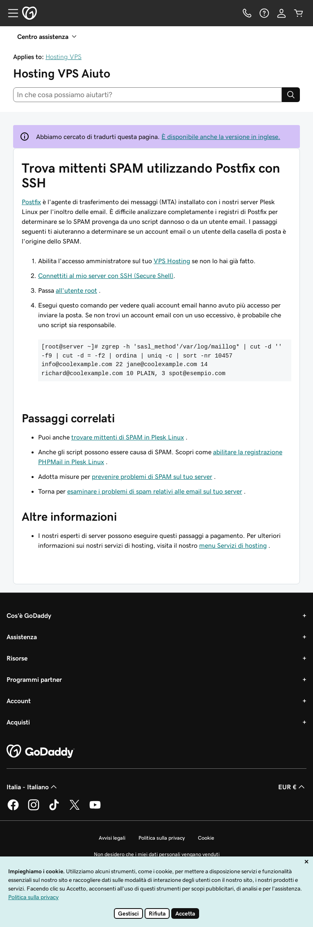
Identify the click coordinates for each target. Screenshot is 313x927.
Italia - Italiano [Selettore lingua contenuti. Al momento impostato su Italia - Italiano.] (33, 787)
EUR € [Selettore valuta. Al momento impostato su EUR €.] (292, 787)
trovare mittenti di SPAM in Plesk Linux (127, 437)
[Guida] (264, 13)
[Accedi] (281, 13)
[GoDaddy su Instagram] (33, 809)
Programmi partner (34, 679)
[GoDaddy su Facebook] (13, 809)
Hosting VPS (63, 56)
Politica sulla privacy (161, 837)
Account (19, 700)
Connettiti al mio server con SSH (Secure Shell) (105, 275)
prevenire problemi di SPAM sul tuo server (152, 476)
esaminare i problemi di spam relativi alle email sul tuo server (154, 491)
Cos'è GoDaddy (29, 615)
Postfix (31, 201)
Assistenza (22, 636)
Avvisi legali (112, 837)
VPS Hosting (172, 260)
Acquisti (18, 722)
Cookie (206, 837)
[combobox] (147, 94)
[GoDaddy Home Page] (41, 751)
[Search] (291, 94)
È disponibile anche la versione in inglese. (220, 136)
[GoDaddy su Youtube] (95, 809)
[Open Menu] (10, 13)
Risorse (17, 658)
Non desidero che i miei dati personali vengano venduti (157, 854)
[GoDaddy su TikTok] (54, 809)
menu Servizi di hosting (233, 545)
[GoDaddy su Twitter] (74, 809)
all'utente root (76, 290)
